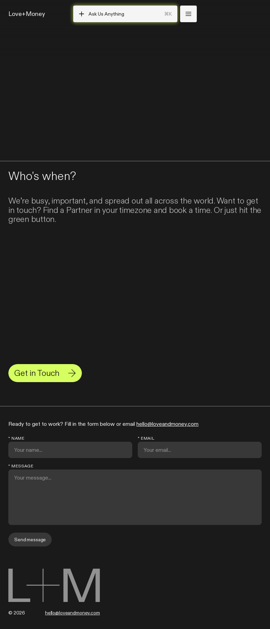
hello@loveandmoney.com (167, 423)
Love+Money (26, 14)
